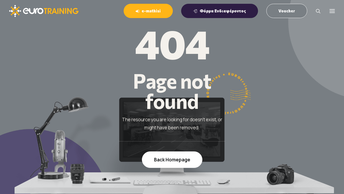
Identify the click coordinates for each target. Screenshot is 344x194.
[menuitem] (150, 11)
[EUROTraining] (43, 11)
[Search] (316, 11)
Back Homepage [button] (172, 160)
